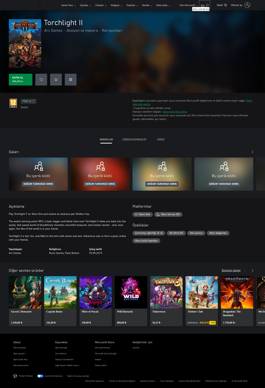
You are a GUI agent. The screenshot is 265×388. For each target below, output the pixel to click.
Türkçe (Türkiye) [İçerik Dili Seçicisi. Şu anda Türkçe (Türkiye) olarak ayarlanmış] (26, 376)
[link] (25, 301)
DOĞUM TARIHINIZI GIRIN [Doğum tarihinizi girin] (38, 184)
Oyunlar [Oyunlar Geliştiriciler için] (135, 347)
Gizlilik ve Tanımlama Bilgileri (122, 381)
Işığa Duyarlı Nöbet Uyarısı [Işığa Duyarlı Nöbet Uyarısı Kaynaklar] (67, 365)
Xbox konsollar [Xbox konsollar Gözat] (19, 347)
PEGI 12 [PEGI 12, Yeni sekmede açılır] (28, 101)
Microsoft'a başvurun (94, 381)
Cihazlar (99, 5)
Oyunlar (84, 5)
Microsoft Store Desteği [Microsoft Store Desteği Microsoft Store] (105, 353)
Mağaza (115, 5)
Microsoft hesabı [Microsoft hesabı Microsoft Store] (102, 347)
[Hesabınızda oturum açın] (240, 5)
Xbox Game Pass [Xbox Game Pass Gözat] (20, 359)
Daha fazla (161, 5)
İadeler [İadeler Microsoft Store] (98, 359)
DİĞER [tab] (161, 139)
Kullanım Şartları (147, 381)
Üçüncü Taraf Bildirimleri (189, 381)
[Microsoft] (25, 5)
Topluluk (130, 5)
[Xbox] (50, 5)
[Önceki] (245, 152)
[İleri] (252, 152)
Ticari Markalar (167, 381)
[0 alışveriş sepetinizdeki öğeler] (222, 4)
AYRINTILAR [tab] (106, 139)
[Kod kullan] (71, 79)
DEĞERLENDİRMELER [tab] (134, 139)
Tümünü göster (231, 270)
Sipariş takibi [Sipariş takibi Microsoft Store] (101, 365)
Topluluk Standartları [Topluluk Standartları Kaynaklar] (64, 359)
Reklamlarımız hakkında (216, 381)
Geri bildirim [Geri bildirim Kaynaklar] (60, 353)
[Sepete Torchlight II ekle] (56, 79)
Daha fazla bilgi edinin (175, 111)
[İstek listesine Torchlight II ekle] (41, 79)
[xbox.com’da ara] (204, 5)
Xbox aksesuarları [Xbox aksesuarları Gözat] (21, 365)
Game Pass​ (67, 5)
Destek (145, 5)
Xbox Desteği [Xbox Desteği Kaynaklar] (61, 347)
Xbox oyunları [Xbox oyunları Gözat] (19, 353)
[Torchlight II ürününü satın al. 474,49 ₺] (20, 79)
